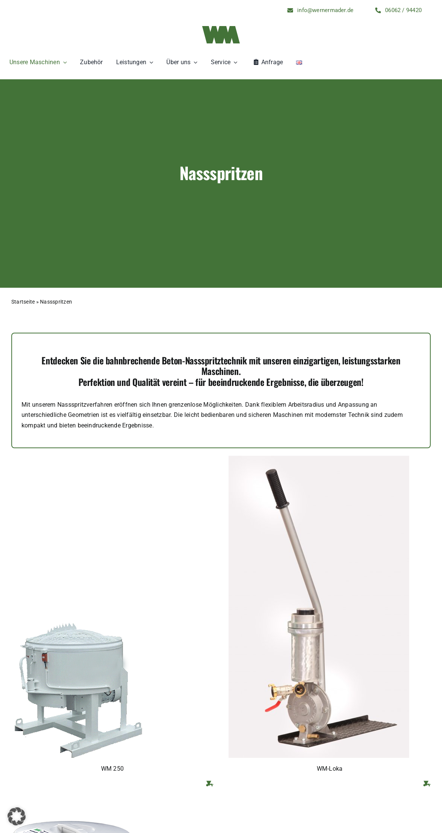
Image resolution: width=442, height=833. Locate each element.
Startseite (23, 302)
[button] (16, 816)
